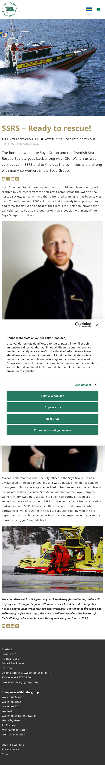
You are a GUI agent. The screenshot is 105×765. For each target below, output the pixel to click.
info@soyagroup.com (24, 682)
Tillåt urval (53, 418)
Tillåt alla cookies (52, 395)
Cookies (6, 754)
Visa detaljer (82, 384)
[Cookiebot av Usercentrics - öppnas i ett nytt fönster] (75, 324)
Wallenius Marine (13, 697)
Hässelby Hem (11, 720)
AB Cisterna (9, 725)
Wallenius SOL (11, 706)
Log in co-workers (13, 744)
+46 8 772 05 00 (21, 677)
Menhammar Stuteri (14, 730)
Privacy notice (10, 749)
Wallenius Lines (12, 701)
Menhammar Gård (13, 734)
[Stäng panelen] (97, 324)
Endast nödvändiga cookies (52, 430)
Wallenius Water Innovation (19, 715)
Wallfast (7, 711)
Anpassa (52, 407)
